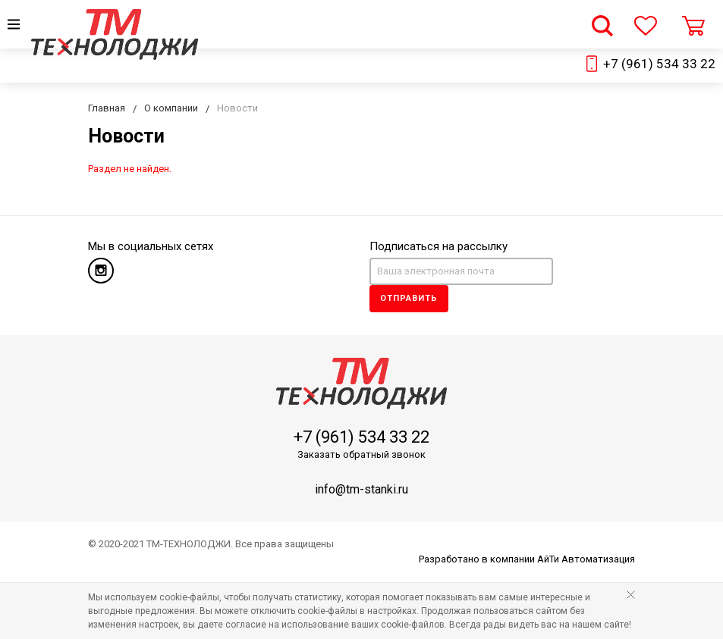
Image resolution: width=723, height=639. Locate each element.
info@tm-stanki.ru (361, 489)
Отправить (409, 298)
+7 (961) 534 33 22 (659, 63)
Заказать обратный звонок (361, 454)
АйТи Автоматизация (586, 559)
